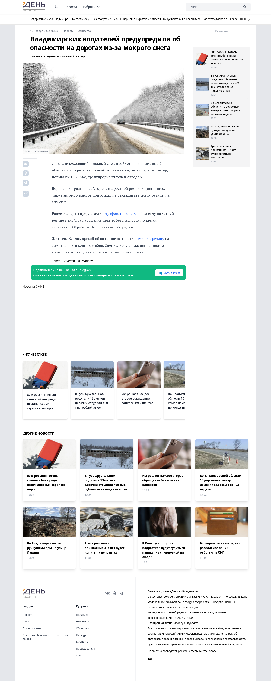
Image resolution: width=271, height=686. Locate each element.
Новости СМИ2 (33, 291)
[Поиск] (213, 7)
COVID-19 (82, 646)
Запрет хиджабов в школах (220, 19)
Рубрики (91, 7)
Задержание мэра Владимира (49, 19)
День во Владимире (34, 6)
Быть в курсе (161, 275)
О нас (26, 626)
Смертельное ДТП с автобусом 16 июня (96, 19)
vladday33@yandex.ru (187, 627)
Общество (82, 633)
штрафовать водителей (122, 213)
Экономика (83, 626)
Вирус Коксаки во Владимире (181, 19)
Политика (82, 619)
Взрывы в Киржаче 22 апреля (142, 19)
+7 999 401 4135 (183, 622)
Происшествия (85, 653)
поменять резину (149, 238)
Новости (70, 7)
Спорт (80, 660)
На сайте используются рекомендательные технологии (183, 655)
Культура (81, 639)
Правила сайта (32, 633)
